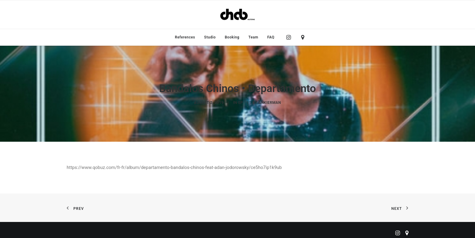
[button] (290, 37)
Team (253, 37)
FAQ (270, 37)
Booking (232, 37)
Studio (210, 37)
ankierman (269, 101)
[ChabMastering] (237, 14)
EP (240, 101)
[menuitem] (185, 37)
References (185, 37)
